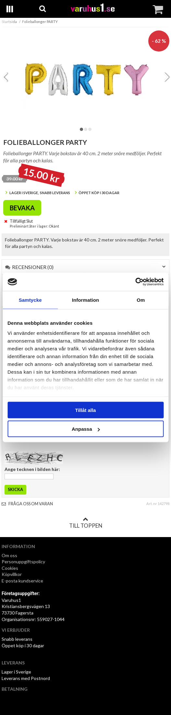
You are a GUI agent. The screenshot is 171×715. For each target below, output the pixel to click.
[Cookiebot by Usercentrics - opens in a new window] (135, 282)
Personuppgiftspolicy (23, 561)
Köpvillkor (12, 574)
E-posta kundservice (23, 580)
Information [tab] (85, 299)
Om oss (9, 555)
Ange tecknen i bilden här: (32, 469)
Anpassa (86, 429)
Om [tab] (141, 299)
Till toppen (85, 523)
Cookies (10, 568)
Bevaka (22, 208)
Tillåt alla (85, 410)
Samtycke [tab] (30, 299)
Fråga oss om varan (27, 503)
